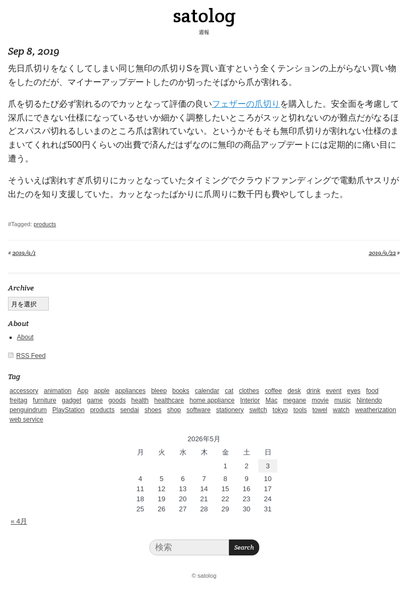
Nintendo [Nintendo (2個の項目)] (369, 400)
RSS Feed (31, 355)
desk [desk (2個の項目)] (294, 391)
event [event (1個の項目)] (333, 391)
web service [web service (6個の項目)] (26, 419)
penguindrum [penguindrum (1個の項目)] (28, 410)
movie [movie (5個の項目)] (320, 400)
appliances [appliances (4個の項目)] (130, 391)
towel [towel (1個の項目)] (319, 410)
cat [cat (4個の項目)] (229, 391)
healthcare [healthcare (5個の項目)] (169, 400)
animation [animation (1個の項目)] (57, 391)
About (25, 337)
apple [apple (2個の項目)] (101, 391)
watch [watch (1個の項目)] (341, 410)
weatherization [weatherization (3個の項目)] (375, 410)
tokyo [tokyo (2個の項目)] (280, 410)
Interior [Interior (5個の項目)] (250, 400)
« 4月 (19, 521)
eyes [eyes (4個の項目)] (353, 391)
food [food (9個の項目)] (372, 391)
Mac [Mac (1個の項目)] (272, 400)
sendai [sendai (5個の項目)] (129, 410)
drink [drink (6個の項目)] (313, 391)
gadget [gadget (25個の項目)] (71, 400)
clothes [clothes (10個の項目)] (249, 391)
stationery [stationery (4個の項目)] (230, 410)
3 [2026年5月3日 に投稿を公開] (267, 466)
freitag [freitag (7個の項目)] (18, 400)
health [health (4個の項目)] (140, 400)
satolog (204, 15)
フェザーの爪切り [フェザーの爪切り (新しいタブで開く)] (246, 103)
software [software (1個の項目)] (198, 410)
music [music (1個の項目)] (342, 400)
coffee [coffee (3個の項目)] (273, 391)
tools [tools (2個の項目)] (300, 410)
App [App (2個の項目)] (82, 391)
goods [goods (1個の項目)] (117, 400)
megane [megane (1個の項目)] (294, 400)
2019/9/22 (382, 252)
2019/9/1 (24, 252)
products (44, 224)
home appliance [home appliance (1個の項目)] (212, 400)
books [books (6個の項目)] (180, 391)
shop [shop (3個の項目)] (174, 410)
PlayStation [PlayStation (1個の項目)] (69, 410)
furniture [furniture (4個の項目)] (44, 400)
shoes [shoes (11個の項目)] (153, 410)
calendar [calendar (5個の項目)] (207, 391)
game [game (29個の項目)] (95, 400)
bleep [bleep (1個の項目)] (158, 391)
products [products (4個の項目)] (102, 410)
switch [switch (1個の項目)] (258, 410)
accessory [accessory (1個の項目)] (24, 391)
